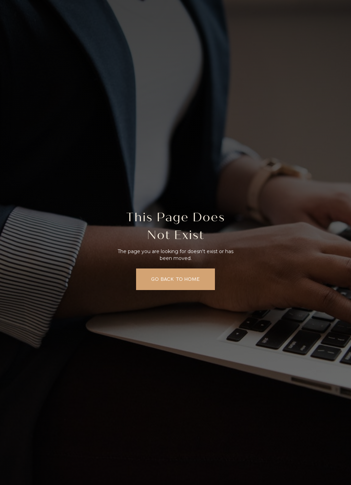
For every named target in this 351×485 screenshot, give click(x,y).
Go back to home (175, 279)
